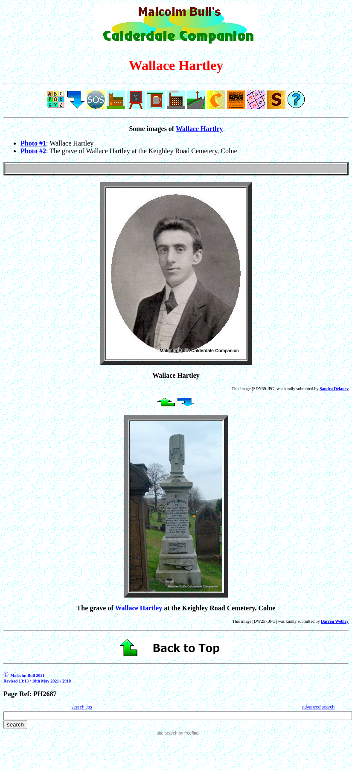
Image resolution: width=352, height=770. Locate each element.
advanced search (318, 707)
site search (167, 733)
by (187, 733)
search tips (81, 707)
